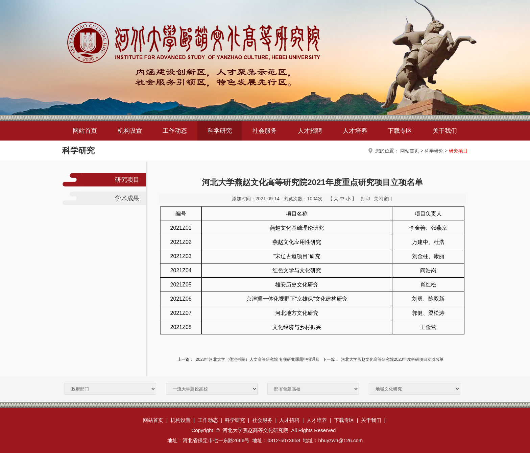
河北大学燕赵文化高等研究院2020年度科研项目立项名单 (392, 359)
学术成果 (127, 198)
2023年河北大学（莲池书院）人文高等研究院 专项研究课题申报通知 (257, 359)
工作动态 (175, 130)
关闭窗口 (383, 198)
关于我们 (445, 130)
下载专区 (400, 130)
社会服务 (264, 130)
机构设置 (130, 130)
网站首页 (85, 130)
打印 (365, 198)
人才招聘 (310, 130)
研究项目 (458, 150)
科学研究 (220, 130)
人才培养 (355, 130)
